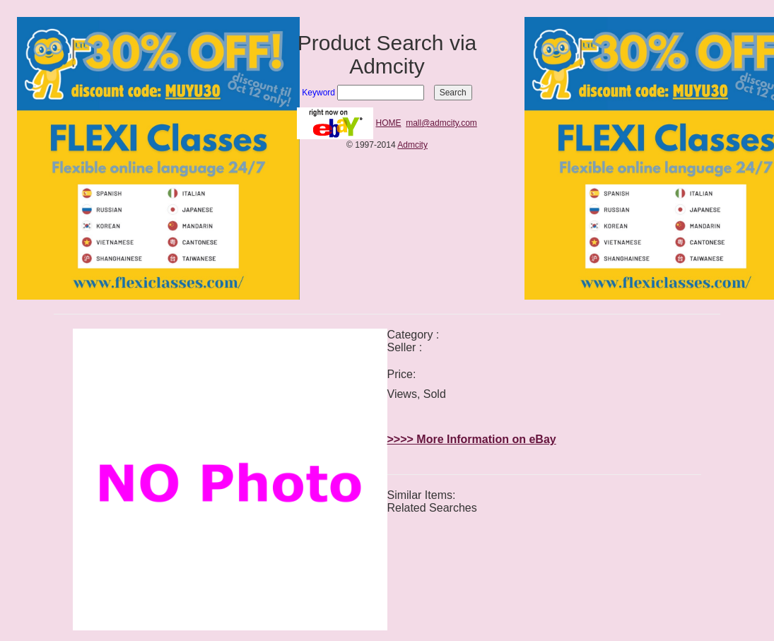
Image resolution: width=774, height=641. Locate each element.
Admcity (412, 145)
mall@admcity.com (441, 123)
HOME (388, 123)
